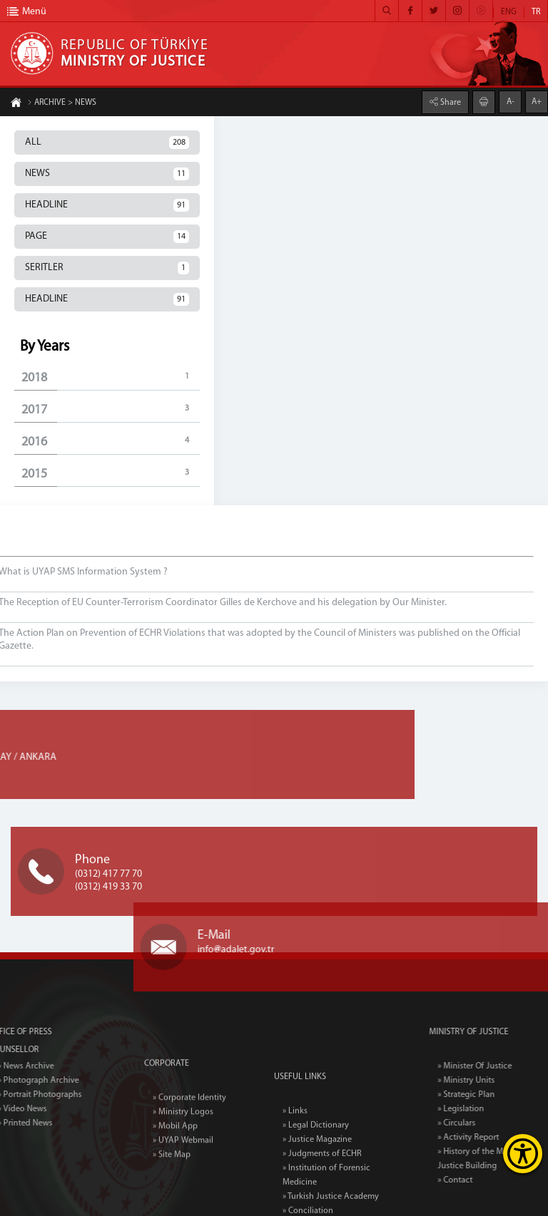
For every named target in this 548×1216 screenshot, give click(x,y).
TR (536, 12)
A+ (537, 101)
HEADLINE (107, 205)
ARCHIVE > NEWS (61, 103)
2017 (110, 409)
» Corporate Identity (189, 1132)
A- (510, 101)
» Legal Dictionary (316, 1174)
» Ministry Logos (183, 1147)
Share (449, 102)
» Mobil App (175, 1161)
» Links (295, 1160)
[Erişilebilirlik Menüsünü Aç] (522, 1153)
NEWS (107, 174)
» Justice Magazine (317, 1189)
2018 (110, 377)
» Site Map (172, 1189)
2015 (110, 473)
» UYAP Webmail (183, 1175)
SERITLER (107, 268)
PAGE (107, 236)
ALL (107, 142)
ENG (509, 12)
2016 (110, 441)
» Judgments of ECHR (322, 1203)
